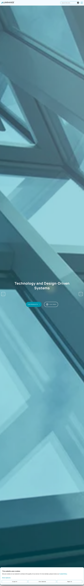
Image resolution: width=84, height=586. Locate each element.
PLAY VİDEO (51, 304)
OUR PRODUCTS (33, 304)
